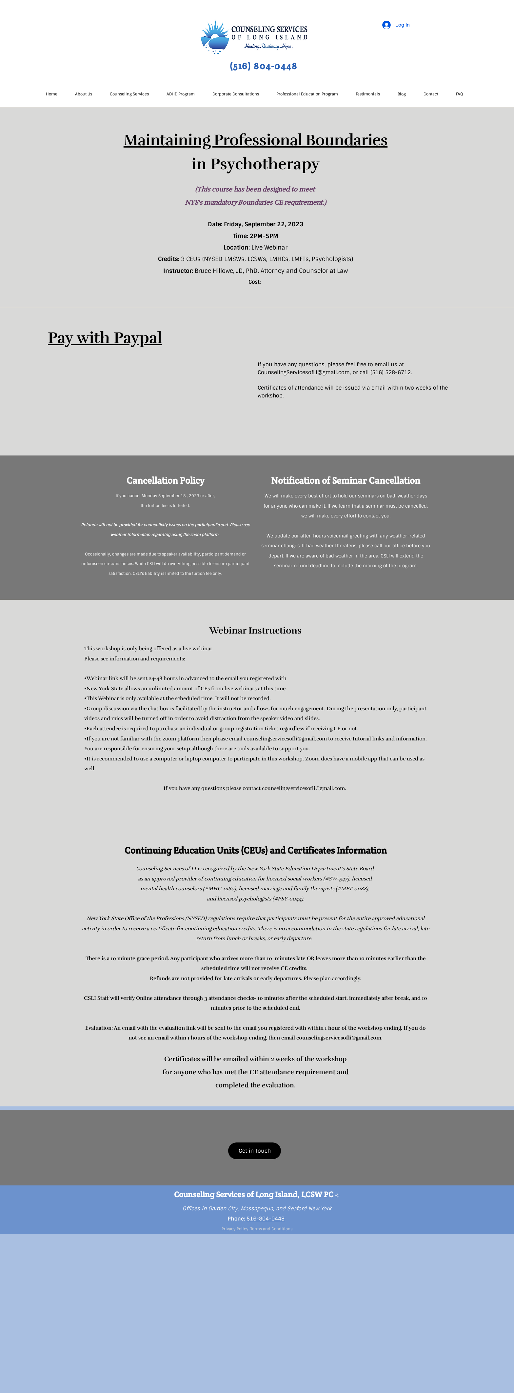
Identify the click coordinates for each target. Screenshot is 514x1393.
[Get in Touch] (254, 1150)
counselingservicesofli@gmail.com (285, 739)
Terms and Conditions (271, 1229)
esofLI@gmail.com (326, 372)
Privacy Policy (235, 1229)
